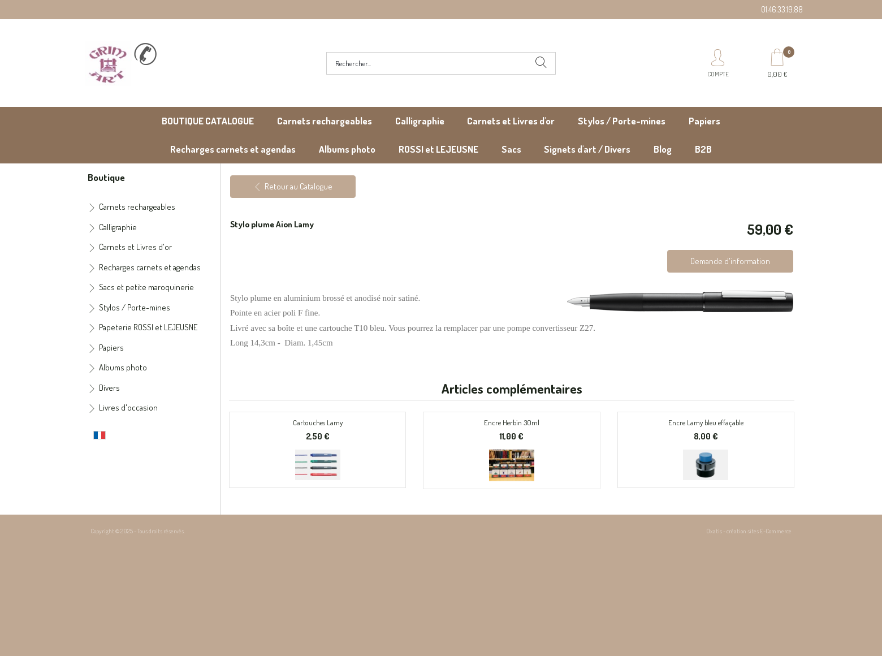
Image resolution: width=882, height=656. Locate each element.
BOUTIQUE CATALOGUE (208, 121)
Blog (663, 149)
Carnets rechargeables (324, 121)
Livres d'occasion (128, 407)
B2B (703, 149)
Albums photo (347, 149)
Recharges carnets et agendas (233, 149)
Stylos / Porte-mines (621, 121)
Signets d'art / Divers (587, 149)
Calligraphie (419, 121)
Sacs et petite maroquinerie (146, 287)
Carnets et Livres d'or (511, 121)
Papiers (704, 121)
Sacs (511, 149)
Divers (109, 387)
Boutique (106, 177)
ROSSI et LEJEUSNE (438, 149)
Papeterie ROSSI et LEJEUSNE (148, 327)
